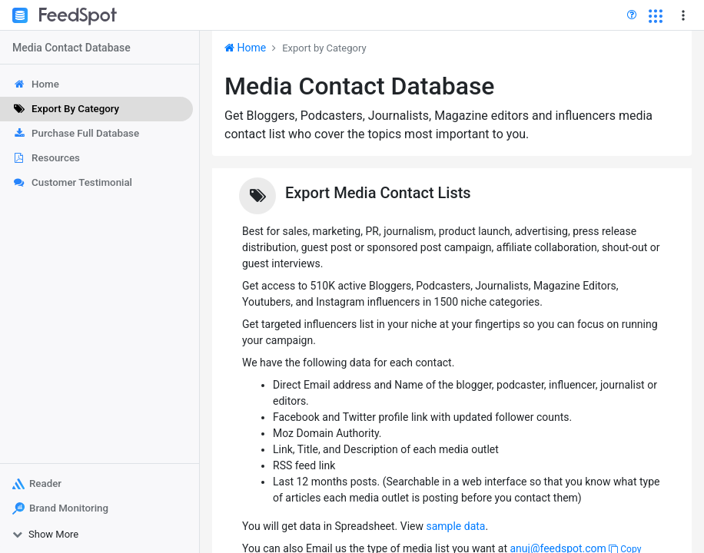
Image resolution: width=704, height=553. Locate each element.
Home (245, 47)
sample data (455, 526)
